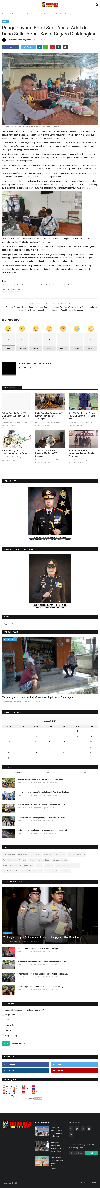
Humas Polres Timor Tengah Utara (17, 40)
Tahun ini (82, 772)
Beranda (5, 14)
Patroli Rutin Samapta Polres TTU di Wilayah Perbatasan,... (56, 1132)
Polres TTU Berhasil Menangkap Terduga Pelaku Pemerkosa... (81, 453)
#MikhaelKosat (71, 285)
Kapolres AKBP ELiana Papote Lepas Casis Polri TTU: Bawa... (42, 817)
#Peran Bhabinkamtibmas (39, 860)
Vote (6, 1043)
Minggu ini (18, 772)
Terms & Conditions (88, 1182)
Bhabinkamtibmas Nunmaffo (29, 854)
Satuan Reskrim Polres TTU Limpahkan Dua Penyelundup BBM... (15, 416)
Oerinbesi (49, 865)
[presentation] (88, 641)
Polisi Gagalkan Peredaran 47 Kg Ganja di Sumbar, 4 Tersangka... (49, 416)
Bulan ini (50, 772)
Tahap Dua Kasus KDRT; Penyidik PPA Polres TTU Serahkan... (46, 453)
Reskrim (12, 14)
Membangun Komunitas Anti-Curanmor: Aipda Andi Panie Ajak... (38, 697)
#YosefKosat (57, 285)
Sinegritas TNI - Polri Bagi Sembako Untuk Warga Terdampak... (42, 974)
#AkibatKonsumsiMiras (11, 290)
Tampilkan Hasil (18, 1043)
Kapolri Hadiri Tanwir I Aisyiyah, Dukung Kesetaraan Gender (57, 1163)
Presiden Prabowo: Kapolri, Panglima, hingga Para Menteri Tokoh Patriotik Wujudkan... (27, 308)
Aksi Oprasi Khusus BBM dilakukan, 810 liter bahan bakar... (57, 1147)
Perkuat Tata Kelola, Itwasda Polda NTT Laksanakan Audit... (41, 805)
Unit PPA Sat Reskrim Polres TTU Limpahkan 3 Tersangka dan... (82, 416)
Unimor (39, 865)
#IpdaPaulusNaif (42, 285)
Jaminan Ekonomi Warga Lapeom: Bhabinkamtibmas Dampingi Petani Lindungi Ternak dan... (74, 308)
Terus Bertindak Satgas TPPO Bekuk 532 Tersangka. (38, 948)
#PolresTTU (7, 285)
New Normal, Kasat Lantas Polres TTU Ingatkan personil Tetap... (43, 961)
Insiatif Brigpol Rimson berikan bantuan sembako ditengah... (42, 987)
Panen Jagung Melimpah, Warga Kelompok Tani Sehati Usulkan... (43, 792)
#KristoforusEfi (51, 871)
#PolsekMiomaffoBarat (24, 285)
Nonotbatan (65, 871)
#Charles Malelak (60, 860)
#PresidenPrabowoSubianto (67, 865)
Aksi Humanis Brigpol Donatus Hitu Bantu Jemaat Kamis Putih (42, 830)
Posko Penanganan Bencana (14, 860)
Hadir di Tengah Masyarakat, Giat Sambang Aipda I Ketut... (41, 779)
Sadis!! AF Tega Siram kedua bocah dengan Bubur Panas (15, 452)
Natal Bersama (9, 854)
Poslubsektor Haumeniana (31, 871)
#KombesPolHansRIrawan (54, 854)
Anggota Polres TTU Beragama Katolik (17, 865)
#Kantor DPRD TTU (10, 871)
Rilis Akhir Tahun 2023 (76, 854)
